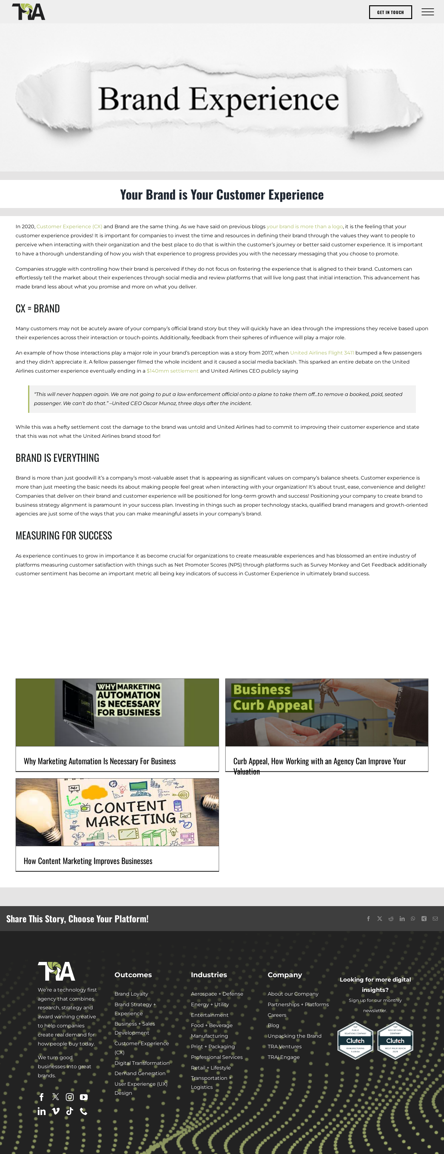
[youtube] (84, 1097)
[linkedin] (42, 1111)
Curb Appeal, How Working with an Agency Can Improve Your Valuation (319, 766)
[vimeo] (56, 1111)
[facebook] (42, 1097)
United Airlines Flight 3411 (322, 353)
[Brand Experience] (222, 97)
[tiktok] (70, 1111)
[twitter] (56, 1097)
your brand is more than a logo (305, 226)
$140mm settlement (173, 371)
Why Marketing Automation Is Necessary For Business (100, 760)
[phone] (84, 1111)
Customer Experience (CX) (69, 226)
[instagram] (70, 1097)
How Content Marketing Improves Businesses (88, 860)
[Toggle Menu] (427, 11)
